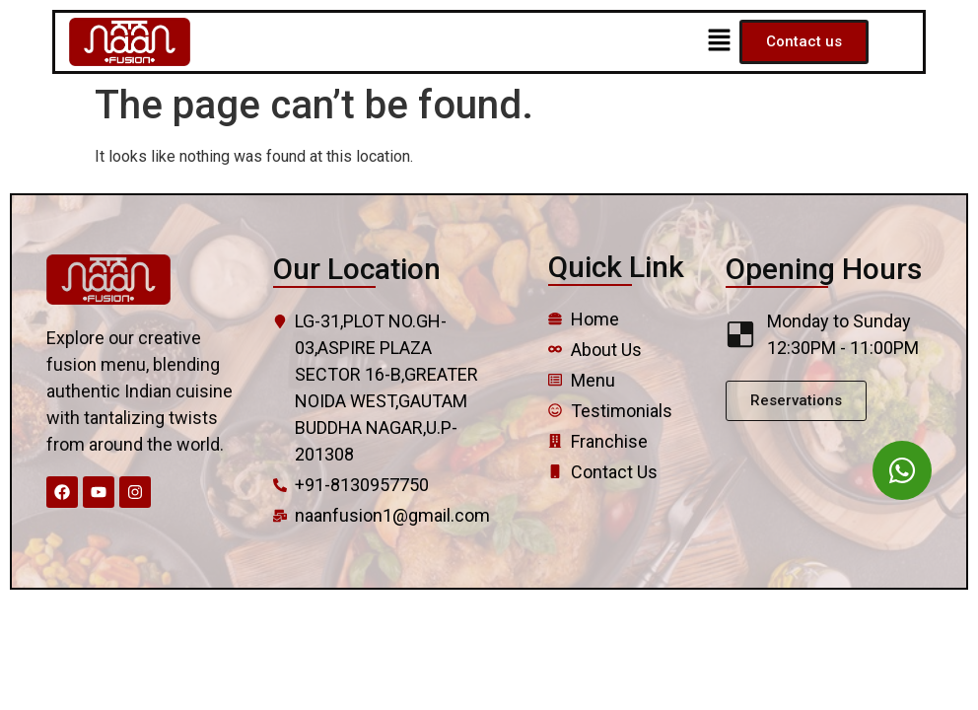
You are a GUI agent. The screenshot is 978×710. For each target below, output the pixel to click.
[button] (718, 42)
